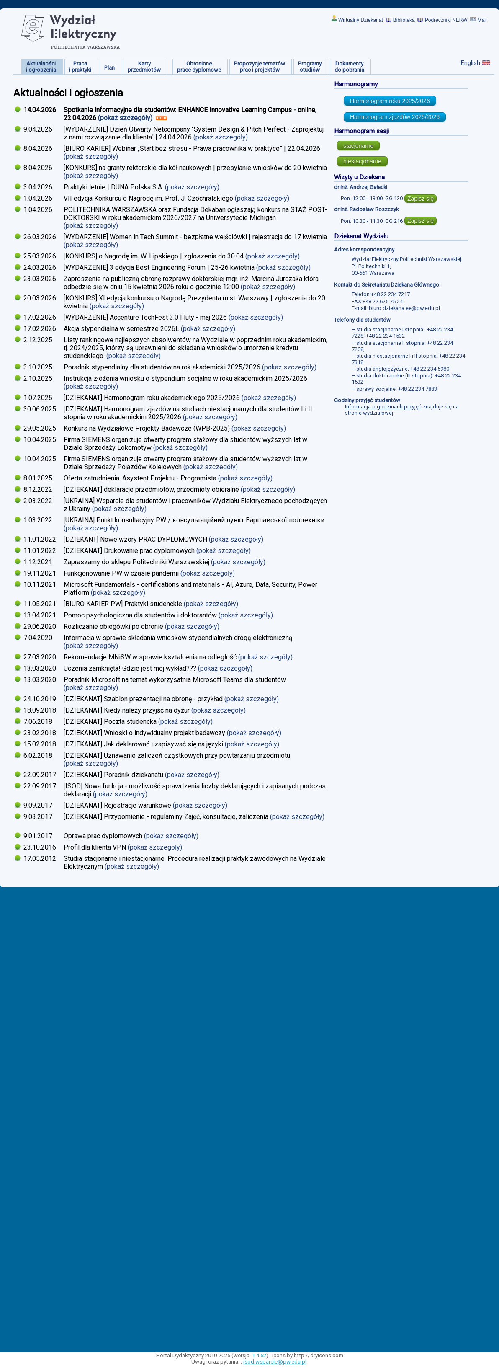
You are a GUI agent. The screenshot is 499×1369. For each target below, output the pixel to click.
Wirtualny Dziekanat (360, 20)
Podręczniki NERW (446, 20)
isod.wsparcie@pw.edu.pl (274, 1362)
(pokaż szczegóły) (126, 118)
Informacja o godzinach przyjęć (383, 406)
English (470, 63)
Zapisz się (420, 198)
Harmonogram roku (390, 101)
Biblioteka (404, 20)
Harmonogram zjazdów (395, 117)
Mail (482, 20)
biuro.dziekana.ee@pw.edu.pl (404, 308)
